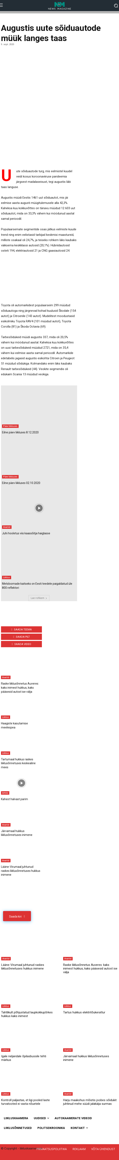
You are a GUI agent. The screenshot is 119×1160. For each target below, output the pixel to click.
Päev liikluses (10, 426)
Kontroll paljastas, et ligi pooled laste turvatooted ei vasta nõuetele (25, 1102)
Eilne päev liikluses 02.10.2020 (21, 483)
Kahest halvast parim (14, 799)
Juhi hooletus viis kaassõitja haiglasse (26, 533)
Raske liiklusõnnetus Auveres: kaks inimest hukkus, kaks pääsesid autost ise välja (20, 687)
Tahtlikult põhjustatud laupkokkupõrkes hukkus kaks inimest (27, 1014)
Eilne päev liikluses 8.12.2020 (20, 432)
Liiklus (6, 577)
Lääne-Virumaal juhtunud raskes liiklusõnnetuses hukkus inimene (20, 870)
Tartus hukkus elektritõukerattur (84, 1012)
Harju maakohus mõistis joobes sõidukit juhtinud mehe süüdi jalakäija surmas (90, 1102)
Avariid (6, 527)
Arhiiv (5, 792)
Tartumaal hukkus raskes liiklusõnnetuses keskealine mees (18, 763)
